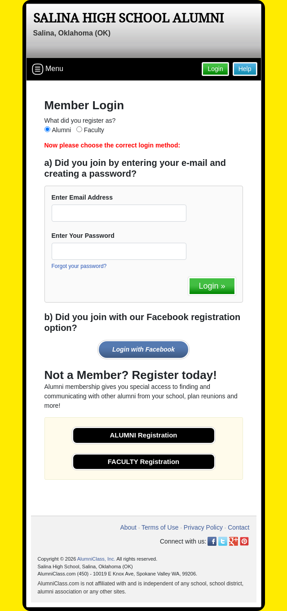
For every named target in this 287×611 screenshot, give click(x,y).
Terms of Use (159, 527)
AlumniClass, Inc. (96, 559)
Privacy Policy (203, 527)
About (128, 527)
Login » (212, 285)
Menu (47, 69)
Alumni (61, 130)
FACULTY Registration (143, 461)
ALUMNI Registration (143, 435)
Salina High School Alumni (128, 18)
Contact (238, 527)
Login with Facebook (143, 349)
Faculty (94, 130)
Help (245, 68)
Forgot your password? (79, 266)
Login (215, 68)
